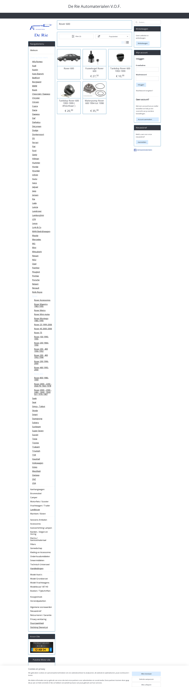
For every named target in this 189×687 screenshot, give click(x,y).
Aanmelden (142, 142)
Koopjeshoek (36, 597)
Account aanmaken (145, 119)
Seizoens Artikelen (38, 519)
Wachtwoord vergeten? (144, 91)
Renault (35, 288)
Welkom (34, 50)
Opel (34, 263)
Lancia (35, 207)
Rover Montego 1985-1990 (41, 319)
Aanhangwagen (37, 489)
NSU (34, 259)
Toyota (35, 442)
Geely (34, 154)
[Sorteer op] (113, 36)
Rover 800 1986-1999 (41, 378)
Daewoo (36, 114)
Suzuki (35, 434)
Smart (35, 414)
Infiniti (35, 175)
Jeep (34, 191)
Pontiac (35, 276)
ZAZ (34, 479)
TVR (34, 455)
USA (34, 483)
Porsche (36, 280)
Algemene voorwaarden (41, 607)
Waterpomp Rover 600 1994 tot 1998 (94, 101)
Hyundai (36, 170)
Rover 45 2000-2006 (43, 328)
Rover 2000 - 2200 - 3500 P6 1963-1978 (42, 385)
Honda (35, 166)
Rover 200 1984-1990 (41, 344)
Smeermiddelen (37, 560)
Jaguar (35, 187)
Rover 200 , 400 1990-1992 (41, 350)
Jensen (35, 195)
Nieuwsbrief (35, 611)
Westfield (36, 471)
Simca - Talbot (38, 406)
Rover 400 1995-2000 (41, 368)
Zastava (35, 475)
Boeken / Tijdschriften (40, 591)
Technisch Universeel (40, 564)
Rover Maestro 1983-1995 (41, 305)
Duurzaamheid (37, 623)
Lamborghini (38, 215)
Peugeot (36, 272)
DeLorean (36, 126)
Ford (34, 150)
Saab (34, 398)
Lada (34, 203)
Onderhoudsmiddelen (40, 556)
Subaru (35, 422)
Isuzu (34, 179)
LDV (34, 219)
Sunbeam (36, 426)
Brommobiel (35, 493)
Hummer (36, 162)
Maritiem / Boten (38, 513)
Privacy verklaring (38, 619)
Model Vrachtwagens (39, 582)
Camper (33, 497)
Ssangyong (37, 418)
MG (33, 243)
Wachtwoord (141, 75)
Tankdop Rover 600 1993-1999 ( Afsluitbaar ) (69, 103)
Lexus (34, 223)
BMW (34, 86)
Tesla (34, 438)
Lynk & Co (36, 227)
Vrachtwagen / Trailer (40, 505)
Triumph (36, 451)
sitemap (107, 683)
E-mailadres (140, 65)
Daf (33, 118)
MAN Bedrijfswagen (41, 231)
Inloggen (141, 85)
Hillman (35, 158)
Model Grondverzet (39, 578)
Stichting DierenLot (39, 627)
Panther (36, 267)
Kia (33, 199)
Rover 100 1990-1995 (41, 337)
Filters (33, 544)
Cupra (35, 106)
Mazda (35, 235)
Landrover (37, 211)
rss (112, 683)
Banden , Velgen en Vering (39, 533)
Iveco (34, 183)
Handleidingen (36, 568)
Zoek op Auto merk (39, 57)
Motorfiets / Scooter (39, 501)
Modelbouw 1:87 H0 (39, 586)
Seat (34, 402)
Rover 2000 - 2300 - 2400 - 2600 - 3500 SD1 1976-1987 (42, 392)
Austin (35, 69)
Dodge (35, 130)
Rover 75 (38, 332)
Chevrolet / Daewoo (41, 94)
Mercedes (36, 239)
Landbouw (35, 509)
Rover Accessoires (42, 300)
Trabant (36, 447)
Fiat (33, 146)
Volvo (34, 467)
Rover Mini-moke (42, 314)
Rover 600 (69, 68)
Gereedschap (36, 548)
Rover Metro (40, 310)
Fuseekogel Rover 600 (94, 69)
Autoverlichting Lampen (41, 528)
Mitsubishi (37, 251)
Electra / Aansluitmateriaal (38, 539)
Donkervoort (38, 134)
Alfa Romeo (37, 61)
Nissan (35, 255)
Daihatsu (36, 122)
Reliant (35, 284)
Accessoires (35, 523)
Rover (34, 296)
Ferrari (35, 142)
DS (33, 138)
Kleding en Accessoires (40, 552)
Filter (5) (76, 36)
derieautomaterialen (143, 150)
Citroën (35, 102)
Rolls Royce (37, 292)
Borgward (36, 82)
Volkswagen (37, 463)
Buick (34, 90)
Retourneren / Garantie (40, 615)
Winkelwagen (143, 43)
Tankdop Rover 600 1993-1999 (120, 69)
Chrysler (36, 98)
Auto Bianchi (38, 73)
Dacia (34, 110)
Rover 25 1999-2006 (43, 324)
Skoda (35, 410)
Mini (34, 247)
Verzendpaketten (38, 601)
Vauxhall (36, 459)
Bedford (36, 77)
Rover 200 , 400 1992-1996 (41, 356)
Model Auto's (36, 574)
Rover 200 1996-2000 (41, 362)
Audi (34, 65)
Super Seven (38, 430)
